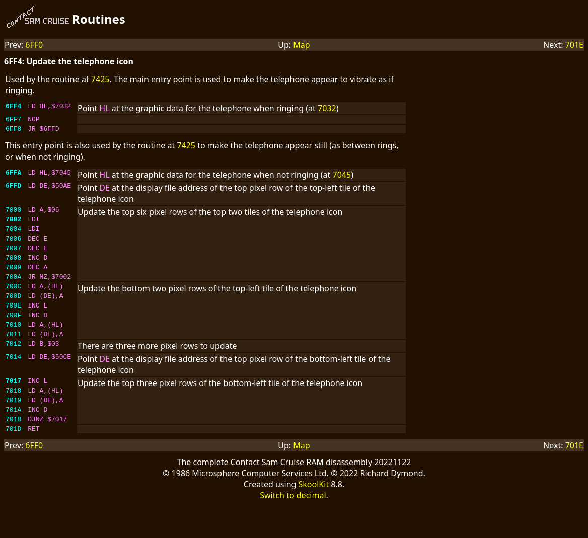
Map (301, 44)
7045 (342, 177)
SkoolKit (314, 517)
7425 (100, 79)
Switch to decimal (293, 528)
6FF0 (34, 44)
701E (574, 44)
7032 (327, 108)
